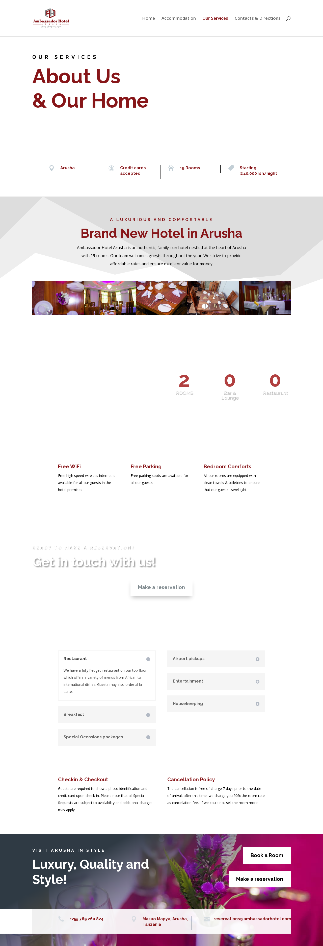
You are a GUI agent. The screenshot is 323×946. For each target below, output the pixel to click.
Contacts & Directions (258, 18)
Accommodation (179, 18)
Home (148, 18)
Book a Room (267, 855)
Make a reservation (161, 587)
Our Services (215, 18)
